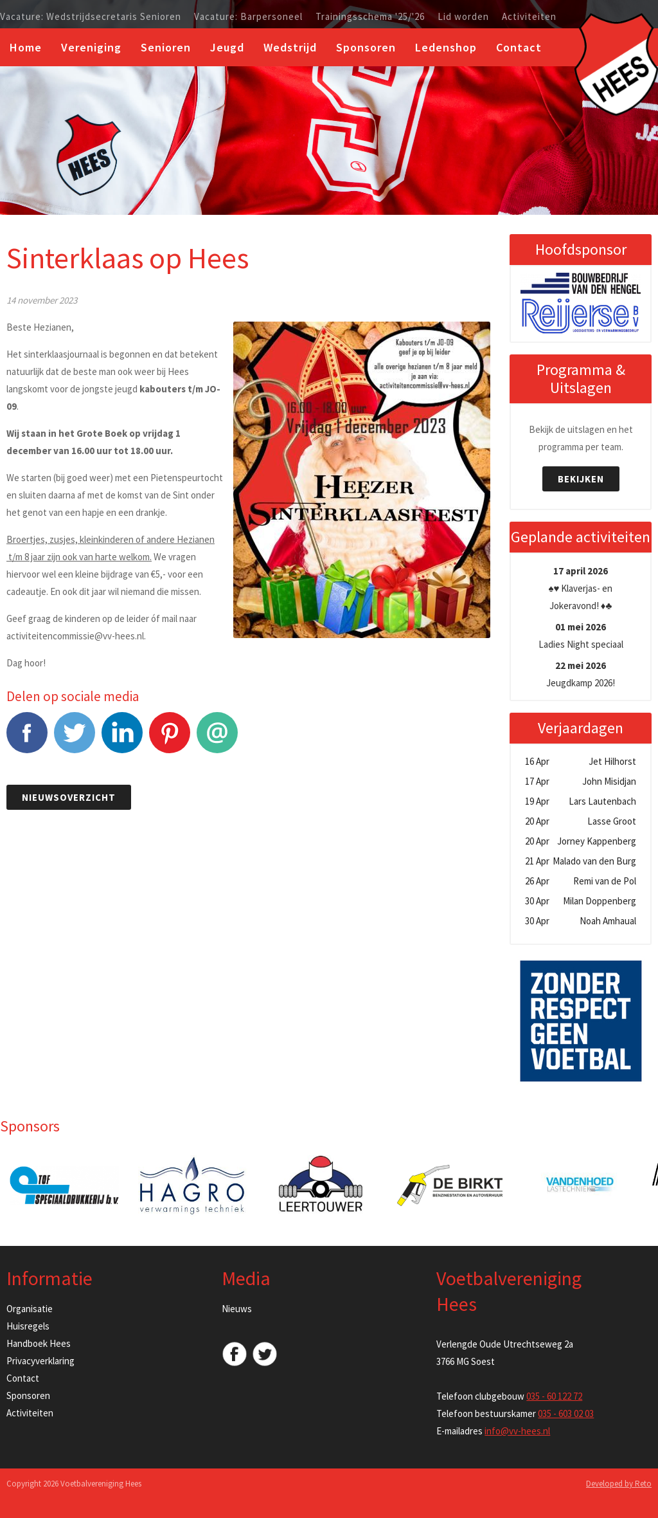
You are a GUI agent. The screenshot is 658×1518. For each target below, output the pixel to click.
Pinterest (169, 739)
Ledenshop (446, 47)
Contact (519, 47)
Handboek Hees (38, 1343)
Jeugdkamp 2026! (580, 674)
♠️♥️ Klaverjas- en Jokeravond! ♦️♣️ (581, 588)
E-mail (217, 739)
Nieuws (237, 1309)
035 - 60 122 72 (554, 1396)
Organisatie (29, 1309)
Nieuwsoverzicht (69, 797)
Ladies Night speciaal (580, 635)
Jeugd (227, 47)
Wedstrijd (290, 47)
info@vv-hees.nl (517, 1431)
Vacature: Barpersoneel (248, 17)
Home (26, 47)
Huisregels (27, 1326)
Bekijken (581, 479)
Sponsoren (366, 47)
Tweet (74, 739)
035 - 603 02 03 (566, 1413)
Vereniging (91, 47)
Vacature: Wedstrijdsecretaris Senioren (90, 17)
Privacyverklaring (40, 1361)
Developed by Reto (619, 1483)
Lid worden (463, 17)
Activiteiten (529, 17)
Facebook (27, 739)
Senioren (166, 47)
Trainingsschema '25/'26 (370, 17)
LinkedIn (122, 739)
